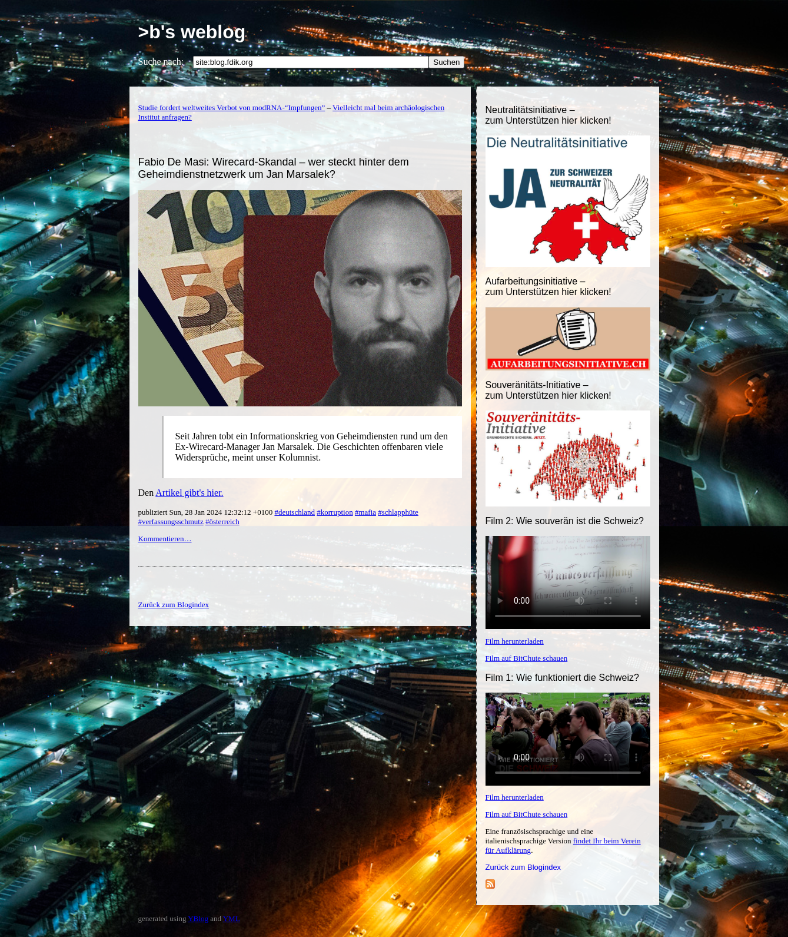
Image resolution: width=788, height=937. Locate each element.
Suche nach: (161, 62)
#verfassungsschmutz (171, 521)
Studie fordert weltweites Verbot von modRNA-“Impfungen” (231, 107)
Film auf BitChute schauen (527, 658)
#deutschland (294, 512)
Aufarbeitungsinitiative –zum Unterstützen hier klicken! (548, 286)
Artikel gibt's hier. (189, 493)
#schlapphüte (398, 512)
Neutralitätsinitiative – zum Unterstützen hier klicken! (548, 115)
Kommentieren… (165, 538)
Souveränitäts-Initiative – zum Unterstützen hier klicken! (548, 390)
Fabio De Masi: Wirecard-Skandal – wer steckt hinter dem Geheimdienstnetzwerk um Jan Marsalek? (273, 168)
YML (231, 918)
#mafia (365, 512)
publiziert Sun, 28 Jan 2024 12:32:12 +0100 (206, 512)
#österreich (222, 521)
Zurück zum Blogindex (523, 867)
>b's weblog (192, 31)
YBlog (198, 918)
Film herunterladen (515, 641)
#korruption (335, 512)
